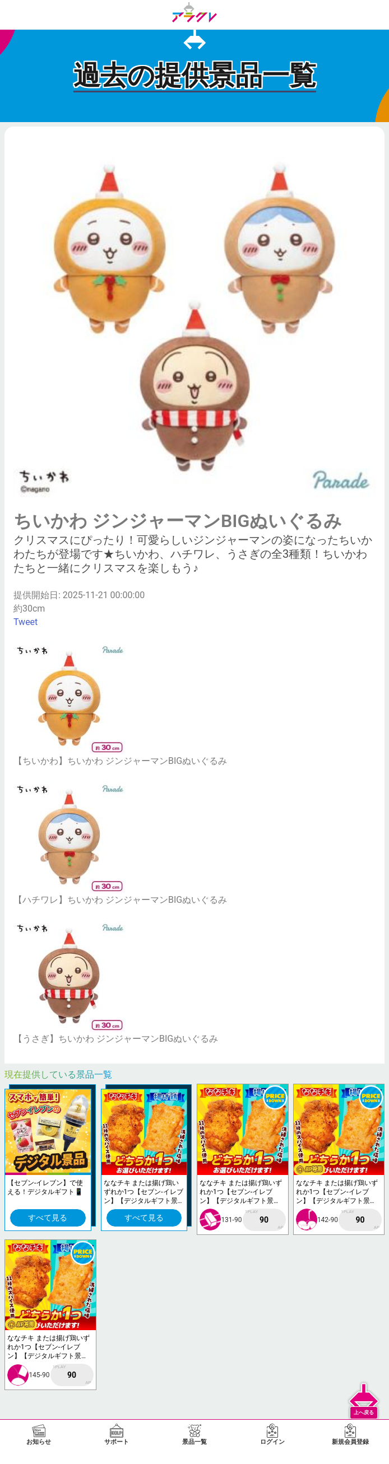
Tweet (25, 622)
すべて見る (47, 1217)
